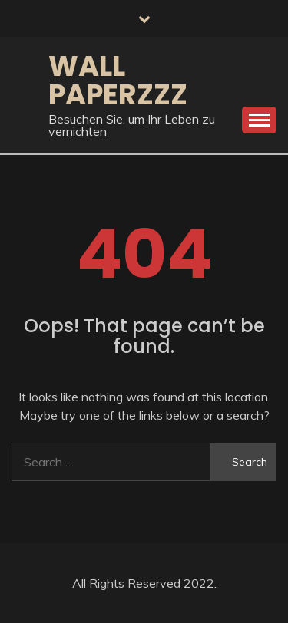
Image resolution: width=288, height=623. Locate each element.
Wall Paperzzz (117, 80)
